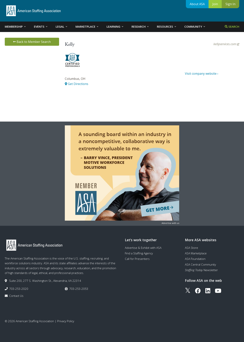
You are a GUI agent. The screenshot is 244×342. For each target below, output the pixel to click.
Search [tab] (232, 26)
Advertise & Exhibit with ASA (143, 248)
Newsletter (201, 270)
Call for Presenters (137, 259)
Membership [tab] (15, 26)
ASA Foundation (195, 259)
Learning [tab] (115, 26)
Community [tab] (195, 26)
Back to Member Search (32, 42)
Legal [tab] (62, 26)
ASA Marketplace (196, 253)
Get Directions (76, 84)
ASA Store (191, 248)
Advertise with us (170, 223)
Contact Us (16, 296)
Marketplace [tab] (87, 26)
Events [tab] (41, 26)
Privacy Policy (65, 321)
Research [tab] (140, 26)
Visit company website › (201, 73)
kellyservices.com (226, 44)
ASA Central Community (200, 264)
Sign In (230, 4)
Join (215, 4)
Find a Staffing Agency (139, 253)
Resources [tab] (167, 26)
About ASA (197, 4)
